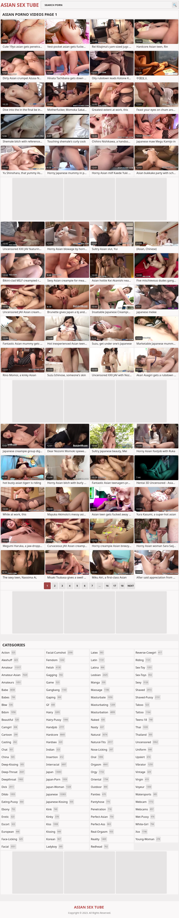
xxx (142, 831)
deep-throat (13, 772)
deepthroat (13, 779)
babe (9, 689)
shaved (144, 689)
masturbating (103, 704)
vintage (144, 772)
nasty (98, 727)
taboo (143, 704)
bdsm (9, 712)
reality (99, 839)
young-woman (148, 839)
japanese (56, 794)
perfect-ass (101, 824)
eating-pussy (13, 801)
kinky (53, 816)
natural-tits (102, 742)
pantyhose (101, 801)
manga (98, 682)
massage (100, 689)
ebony (9, 809)
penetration (101, 809)
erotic (8, 816)
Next (131, 585)
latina (98, 667)
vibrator (145, 764)
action (9, 652)
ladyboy (54, 846)
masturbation (103, 712)
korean (54, 839)
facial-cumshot (60, 652)
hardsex (54, 742)
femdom (55, 660)
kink (52, 809)
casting (10, 742)
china (8, 757)
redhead (100, 846)
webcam (145, 801)
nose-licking (102, 749)
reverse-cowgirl (149, 652)
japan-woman (59, 786)
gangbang (56, 689)
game (53, 682)
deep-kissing (13, 764)
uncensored (147, 742)
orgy (98, 772)
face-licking (12, 839)
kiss (52, 824)
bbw (7, 704)
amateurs (12, 682)
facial (9, 846)
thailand (144, 734)
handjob (55, 727)
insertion (55, 757)
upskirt (143, 757)
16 (107, 585)
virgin (143, 779)
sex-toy (144, 667)
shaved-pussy (148, 697)
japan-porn (57, 779)
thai (142, 727)
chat (8, 749)
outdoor (99, 786)
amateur (11, 667)
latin (98, 660)
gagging (55, 675)
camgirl (10, 727)
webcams (145, 809)
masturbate (102, 697)
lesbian (99, 675)
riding (143, 660)
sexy (142, 682)
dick (8, 786)
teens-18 (144, 719)
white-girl (145, 824)
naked (98, 719)
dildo (9, 794)
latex (97, 652)
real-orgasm (102, 831)
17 (114, 585)
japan (54, 772)
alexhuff (10, 660)
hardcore (56, 734)
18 (122, 585)
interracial (56, 764)
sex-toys (144, 675)
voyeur (144, 786)
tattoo (143, 712)
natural (99, 734)
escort (9, 824)
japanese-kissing (60, 801)
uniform (144, 749)
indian (53, 749)
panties (99, 794)
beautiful (10, 719)
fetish (53, 667)
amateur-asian (15, 675)
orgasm (100, 764)
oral (97, 757)
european (11, 831)
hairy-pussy (57, 719)
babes (9, 697)
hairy (53, 712)
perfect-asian (102, 816)
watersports (147, 794)
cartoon (10, 734)
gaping (54, 697)
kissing (54, 831)
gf (51, 704)
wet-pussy (145, 816)
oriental (100, 779)
